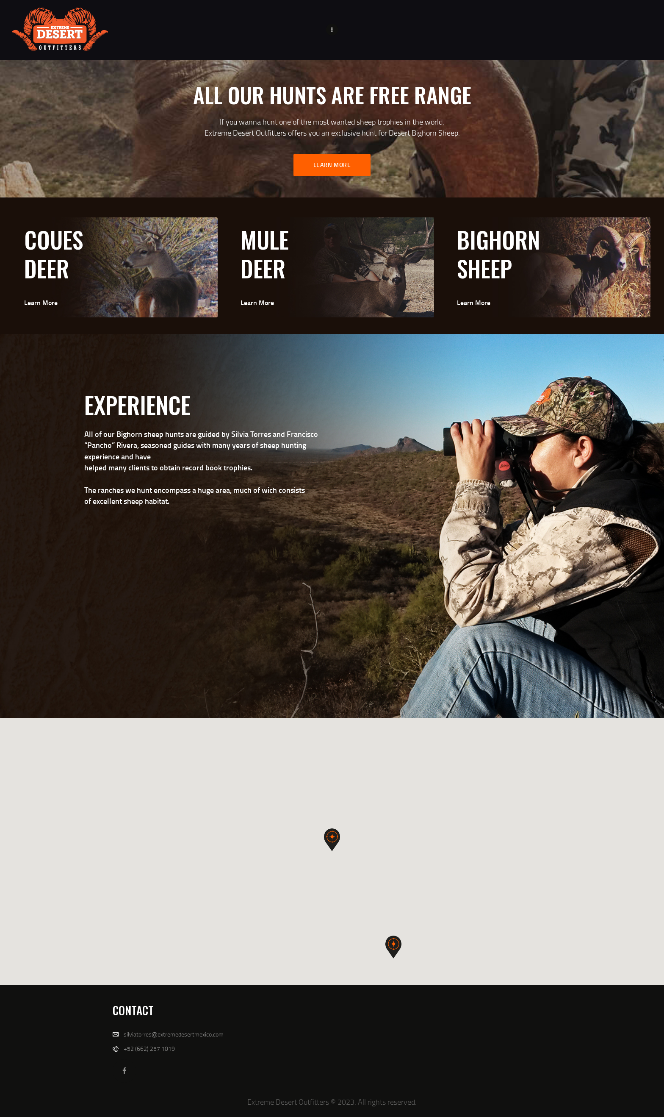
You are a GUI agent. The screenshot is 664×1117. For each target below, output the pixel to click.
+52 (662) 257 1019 (149, 1049)
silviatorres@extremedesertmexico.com (174, 1034)
